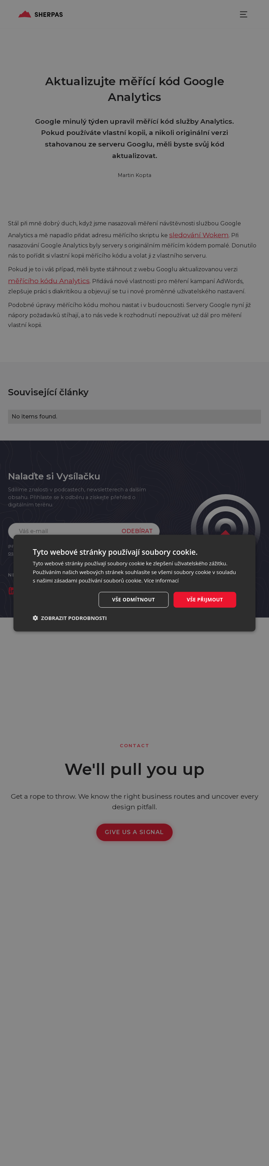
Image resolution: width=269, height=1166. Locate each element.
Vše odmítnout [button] (133, 599)
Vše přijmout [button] (205, 599)
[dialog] (134, 582)
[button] (70, 618)
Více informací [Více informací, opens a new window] (161, 580)
